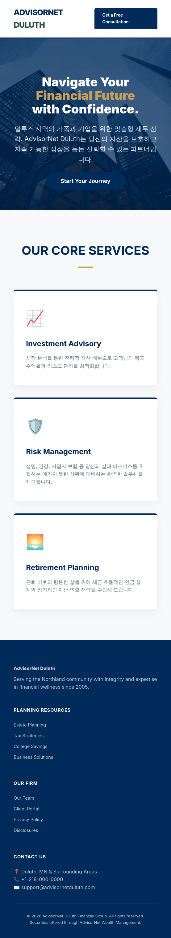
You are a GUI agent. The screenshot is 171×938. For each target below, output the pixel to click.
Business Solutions (33, 757)
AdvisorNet (38, 18)
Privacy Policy (28, 819)
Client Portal (26, 808)
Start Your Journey (85, 181)
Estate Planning (30, 724)
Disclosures (26, 830)
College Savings (30, 746)
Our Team (24, 798)
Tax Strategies (29, 735)
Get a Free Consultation (115, 18)
